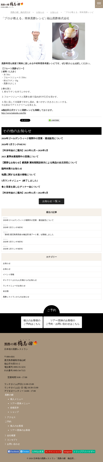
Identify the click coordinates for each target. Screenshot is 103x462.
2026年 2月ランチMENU (13, 249)
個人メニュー (16, 399)
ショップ (14, 412)
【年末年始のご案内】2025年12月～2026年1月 (24, 150)
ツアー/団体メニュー (20, 403)
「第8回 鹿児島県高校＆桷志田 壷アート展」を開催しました (28, 235)
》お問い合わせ (12, 444)
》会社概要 (10, 435)
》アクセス (10, 417)
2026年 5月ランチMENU (13, 144)
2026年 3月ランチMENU (13, 242)
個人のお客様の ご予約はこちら (31, 322)
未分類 (6, 291)
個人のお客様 (16, 426)
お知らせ (6, 263)
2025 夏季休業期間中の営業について (19, 156)
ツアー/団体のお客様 (20, 430)
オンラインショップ (53, 452)
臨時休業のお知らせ (11, 168)
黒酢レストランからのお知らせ (16, 297)
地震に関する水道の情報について (18, 174)
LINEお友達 (38, 451)
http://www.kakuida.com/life (13, 113)
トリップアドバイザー (84, 451)
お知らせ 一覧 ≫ (51, 201)
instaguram (68, 452)
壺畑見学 (14, 408)
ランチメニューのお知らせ (14, 286)
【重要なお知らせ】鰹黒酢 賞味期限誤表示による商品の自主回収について (39, 162)
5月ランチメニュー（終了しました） (20, 180)
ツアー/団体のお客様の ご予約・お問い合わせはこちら (63, 322)
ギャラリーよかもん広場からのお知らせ (20, 280)
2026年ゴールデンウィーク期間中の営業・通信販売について (32, 138)
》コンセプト (11, 440)
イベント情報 (8, 275)
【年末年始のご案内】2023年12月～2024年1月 (24, 193)
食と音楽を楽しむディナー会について (20, 187)
